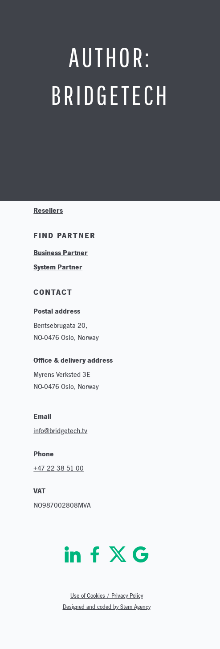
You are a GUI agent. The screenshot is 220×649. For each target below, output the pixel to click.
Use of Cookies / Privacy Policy (106, 595)
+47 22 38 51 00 (58, 468)
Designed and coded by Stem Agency (107, 607)
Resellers (48, 210)
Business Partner (60, 252)
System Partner (57, 266)
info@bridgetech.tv (60, 430)
